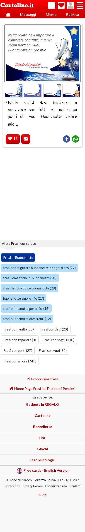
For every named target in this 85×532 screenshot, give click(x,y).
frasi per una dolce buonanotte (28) (29, 288)
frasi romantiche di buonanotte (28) (29, 278)
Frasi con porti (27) (17, 350)
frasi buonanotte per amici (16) (26, 308)
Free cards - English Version (43, 471)
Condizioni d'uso (56, 486)
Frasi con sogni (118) (58, 340)
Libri (42, 437)
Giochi (42, 449)
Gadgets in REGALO (42, 404)
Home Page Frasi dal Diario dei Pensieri (42, 388)
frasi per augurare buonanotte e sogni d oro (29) (39, 268)
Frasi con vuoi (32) (53, 350)
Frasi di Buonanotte (18, 257)
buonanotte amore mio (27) (23, 298)
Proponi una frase (42, 379)
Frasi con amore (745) (19, 361)
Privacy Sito (12, 486)
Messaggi (28, 14)
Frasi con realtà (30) (18, 329)
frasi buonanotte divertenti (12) (27, 319)
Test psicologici (42, 460)
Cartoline (43, 415)
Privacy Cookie (33, 486)
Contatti (74, 486)
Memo (51, 14)
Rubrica (72, 14)
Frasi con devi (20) (54, 329)
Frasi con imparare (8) (19, 340)
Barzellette (42, 426)
